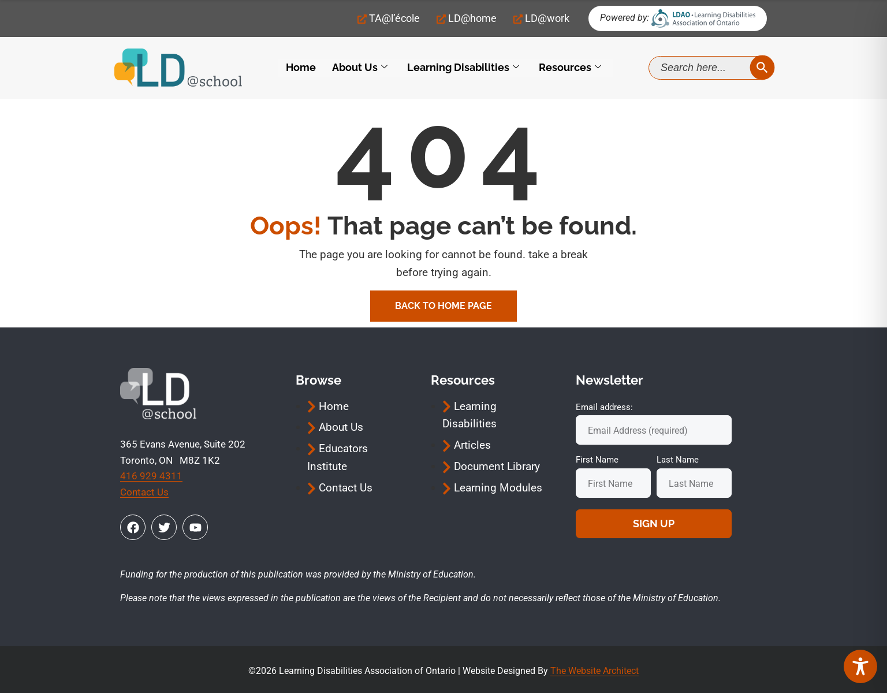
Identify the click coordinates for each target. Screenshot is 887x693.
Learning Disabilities (463, 68)
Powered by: (624, 17)
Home (301, 68)
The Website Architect (594, 670)
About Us (359, 68)
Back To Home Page (443, 305)
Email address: (604, 407)
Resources (570, 68)
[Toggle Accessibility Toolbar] (860, 666)
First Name (597, 459)
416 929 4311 (151, 476)
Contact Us (144, 492)
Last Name (678, 459)
